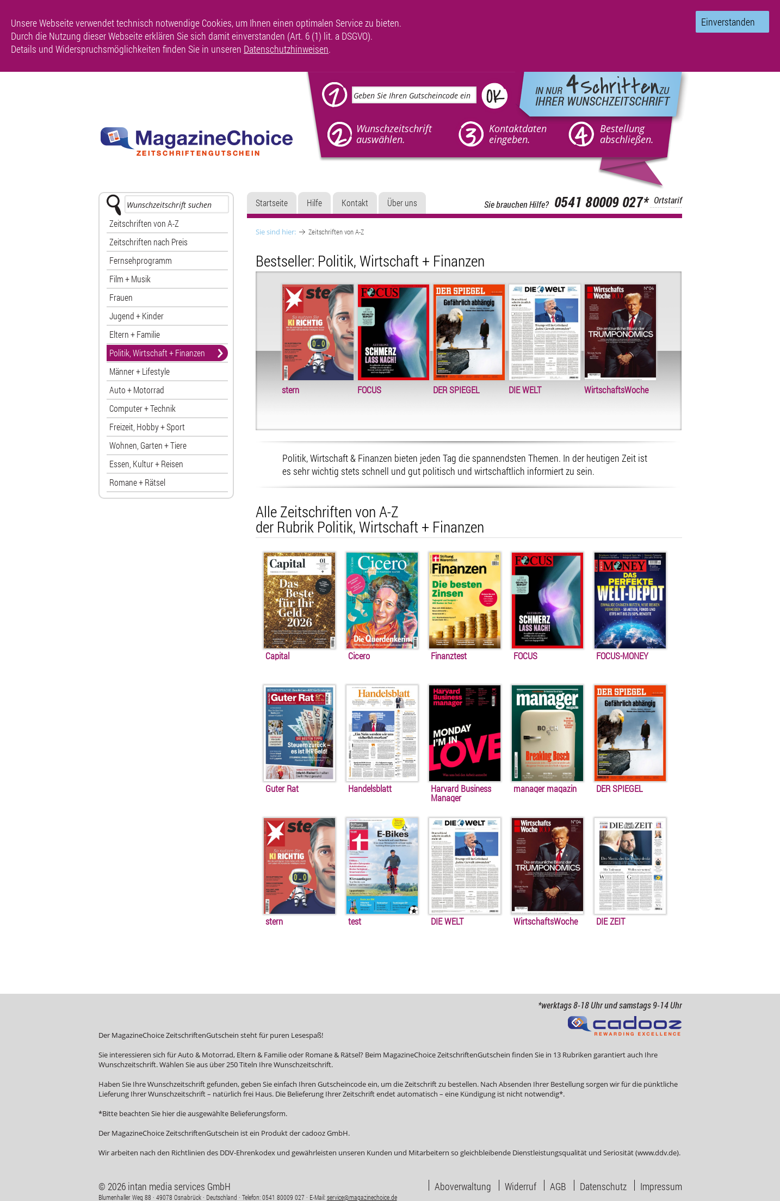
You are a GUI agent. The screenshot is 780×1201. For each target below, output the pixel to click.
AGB (558, 1185)
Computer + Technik (142, 408)
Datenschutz (603, 1185)
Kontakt (355, 202)
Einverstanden (728, 21)
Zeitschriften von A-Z (144, 223)
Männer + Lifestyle (139, 371)
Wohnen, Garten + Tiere (148, 445)
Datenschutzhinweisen (286, 48)
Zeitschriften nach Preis (148, 241)
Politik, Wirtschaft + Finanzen (157, 352)
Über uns (402, 202)
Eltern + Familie (134, 334)
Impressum (661, 1185)
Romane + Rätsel (137, 482)
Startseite (272, 202)
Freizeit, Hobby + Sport (147, 426)
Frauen (121, 297)
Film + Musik (130, 278)
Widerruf (520, 1185)
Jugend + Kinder (136, 315)
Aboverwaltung (463, 1185)
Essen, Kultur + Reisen (146, 463)
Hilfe (314, 202)
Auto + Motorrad (136, 389)
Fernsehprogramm (140, 260)
